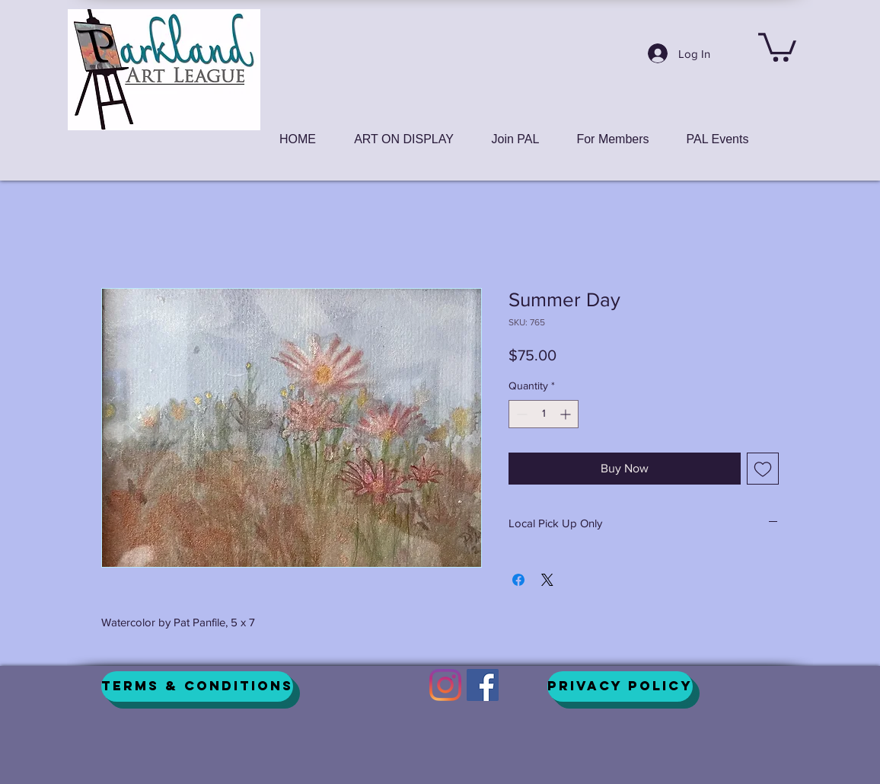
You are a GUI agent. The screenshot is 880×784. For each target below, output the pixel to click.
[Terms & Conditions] (197, 686)
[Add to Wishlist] (763, 469)
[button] (777, 46)
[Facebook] (483, 685)
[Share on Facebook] (518, 580)
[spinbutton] (543, 414)
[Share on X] (547, 580)
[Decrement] (520, 414)
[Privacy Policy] (620, 686)
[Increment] (566, 414)
